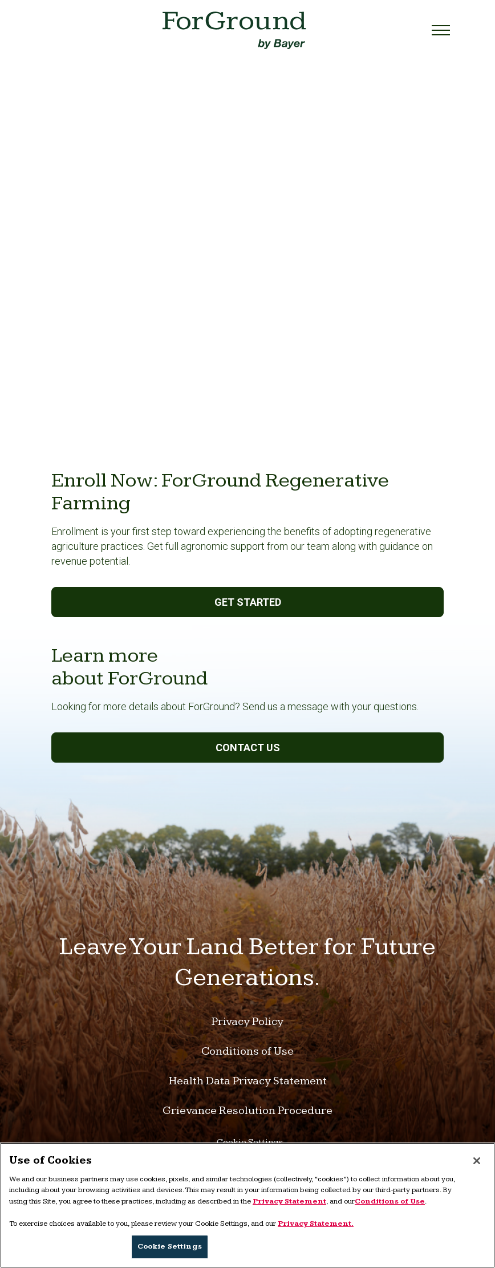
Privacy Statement (289, 1201)
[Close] (476, 1160)
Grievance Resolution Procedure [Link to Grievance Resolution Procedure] (247, 1110)
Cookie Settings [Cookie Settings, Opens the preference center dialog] (169, 1246)
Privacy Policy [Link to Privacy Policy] (247, 1021)
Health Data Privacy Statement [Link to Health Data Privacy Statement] (248, 1081)
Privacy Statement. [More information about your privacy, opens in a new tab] (316, 1223)
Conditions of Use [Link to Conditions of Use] (247, 1051)
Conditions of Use (390, 1201)
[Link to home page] (234, 30)
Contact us (248, 747)
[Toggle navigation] (437, 30)
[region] (247, 1205)
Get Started (247, 602)
